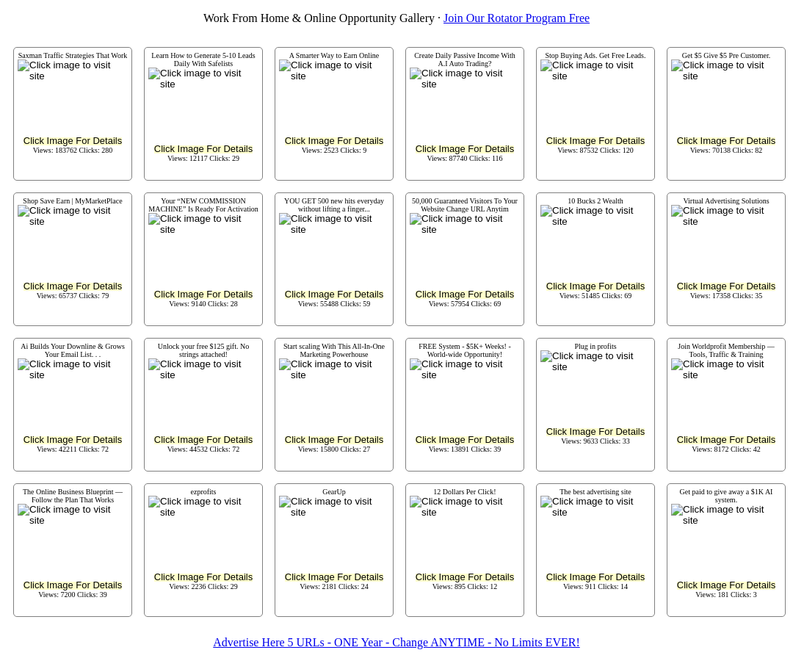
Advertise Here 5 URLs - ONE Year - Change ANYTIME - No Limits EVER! (396, 642)
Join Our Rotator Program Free (516, 18)
